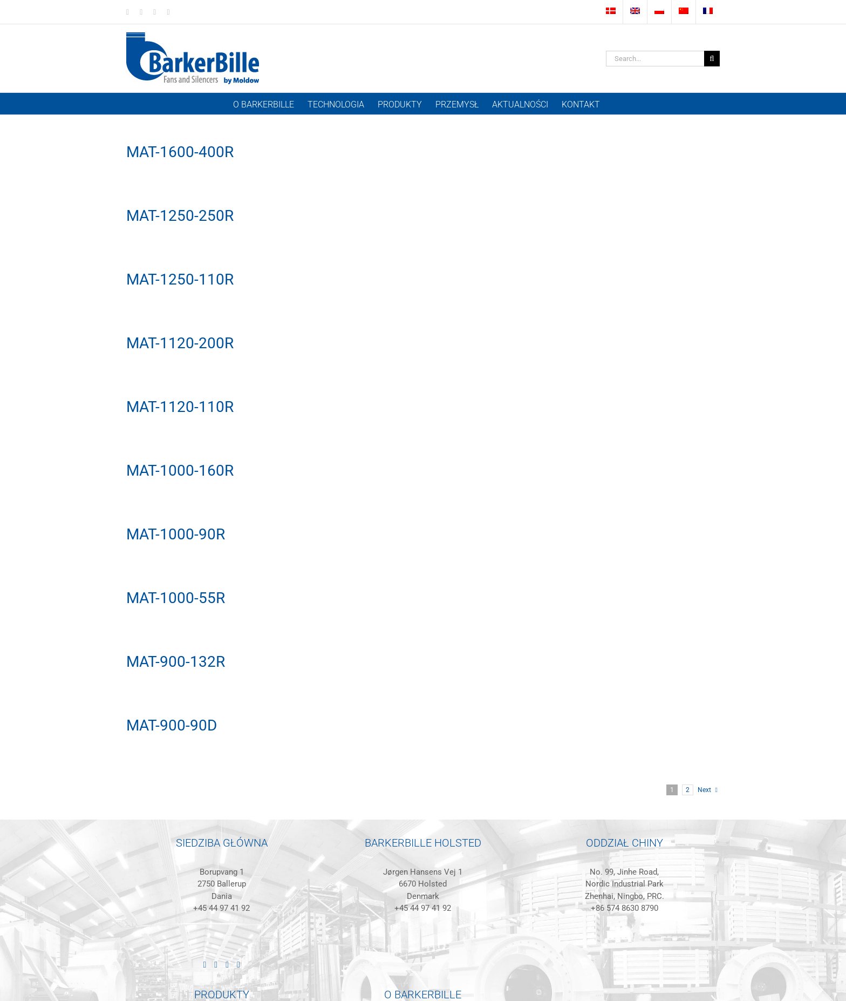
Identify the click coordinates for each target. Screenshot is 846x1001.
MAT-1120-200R (180, 343)
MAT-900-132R (175, 662)
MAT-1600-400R (180, 152)
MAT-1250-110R (180, 279)
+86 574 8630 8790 (624, 908)
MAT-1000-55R (175, 598)
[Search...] (655, 58)
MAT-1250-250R (180, 216)
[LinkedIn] (204, 965)
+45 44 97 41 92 (221, 908)
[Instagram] (227, 965)
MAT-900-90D (171, 725)
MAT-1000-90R (175, 534)
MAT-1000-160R (180, 470)
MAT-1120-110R (180, 407)
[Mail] (238, 965)
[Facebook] (215, 965)
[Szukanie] (712, 58)
